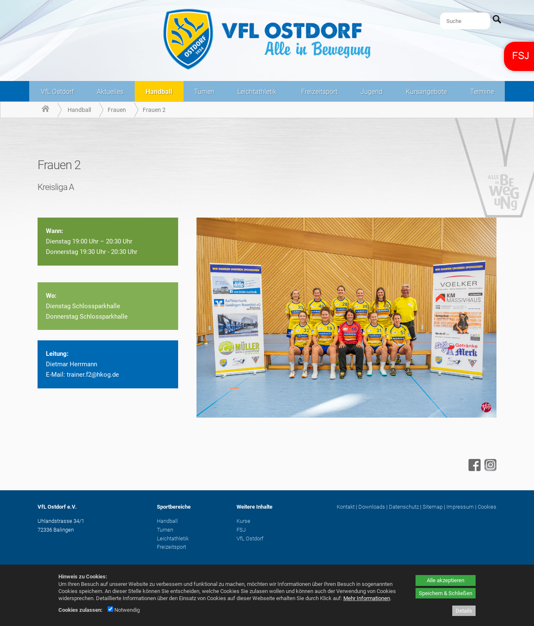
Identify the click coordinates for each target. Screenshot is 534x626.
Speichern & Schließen (445, 593)
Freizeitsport (319, 92)
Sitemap (433, 507)
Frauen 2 (154, 109)
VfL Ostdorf (57, 92)
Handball (159, 92)
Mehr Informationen (366, 598)
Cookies (487, 507)
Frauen (117, 109)
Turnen (204, 92)
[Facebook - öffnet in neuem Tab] (473, 469)
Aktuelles (110, 92)
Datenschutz (404, 507)
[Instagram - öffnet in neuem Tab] (489, 469)
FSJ (241, 530)
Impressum (460, 507)
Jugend (371, 92)
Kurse (243, 521)
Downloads (371, 507)
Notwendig (124, 610)
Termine (482, 92)
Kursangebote (426, 92)
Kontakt (346, 507)
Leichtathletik (257, 92)
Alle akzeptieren (445, 580)
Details (464, 611)
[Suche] (465, 21)
